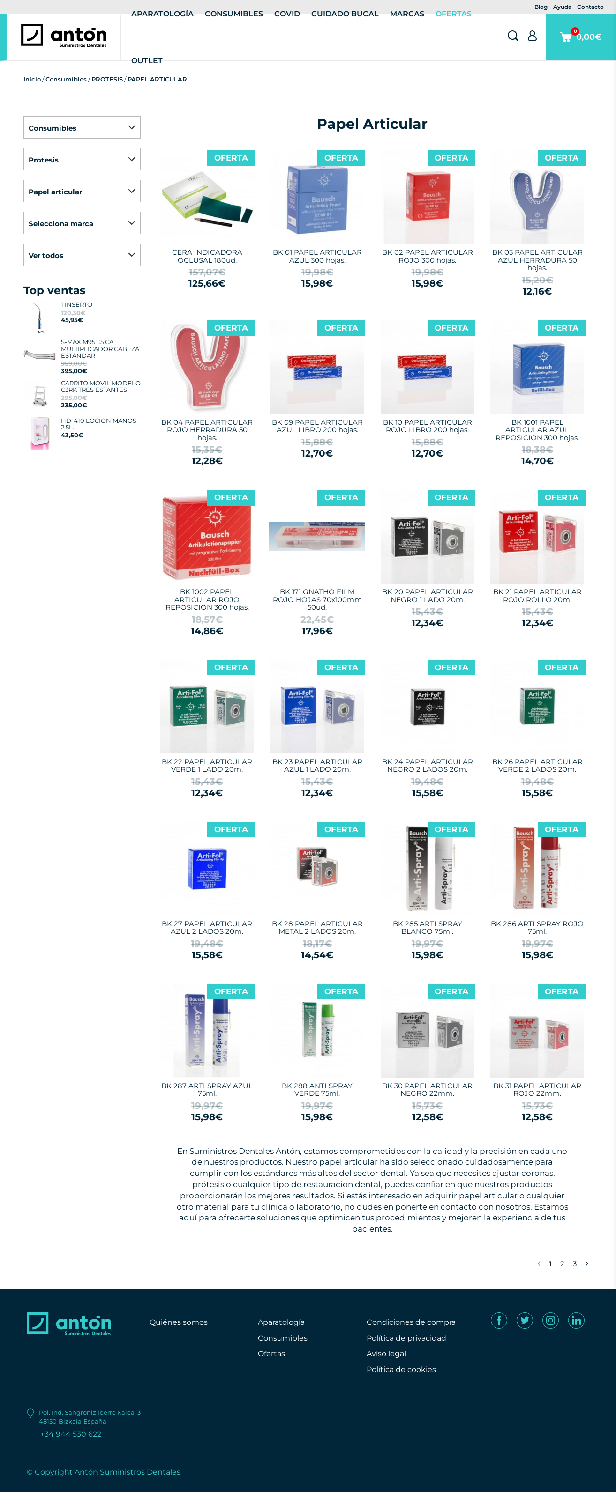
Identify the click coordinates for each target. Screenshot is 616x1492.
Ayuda (562, 6)
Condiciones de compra (411, 1322)
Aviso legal (386, 1353)
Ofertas (271, 1353)
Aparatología (281, 1322)
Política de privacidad (406, 1338)
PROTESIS (107, 79)
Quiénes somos (179, 1322)
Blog (541, 6)
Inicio (32, 79)
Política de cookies (401, 1369)
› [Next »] (586, 1263)
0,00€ (581, 43)
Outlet (147, 60)
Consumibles (66, 79)
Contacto (590, 6)
